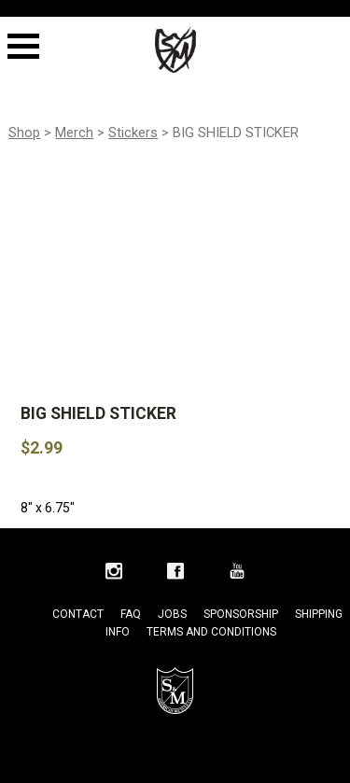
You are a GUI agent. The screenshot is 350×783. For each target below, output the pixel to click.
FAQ (130, 614)
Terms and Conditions (211, 631)
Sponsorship (240, 614)
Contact (78, 614)
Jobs (172, 614)
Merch (74, 132)
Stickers (133, 132)
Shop (24, 132)
